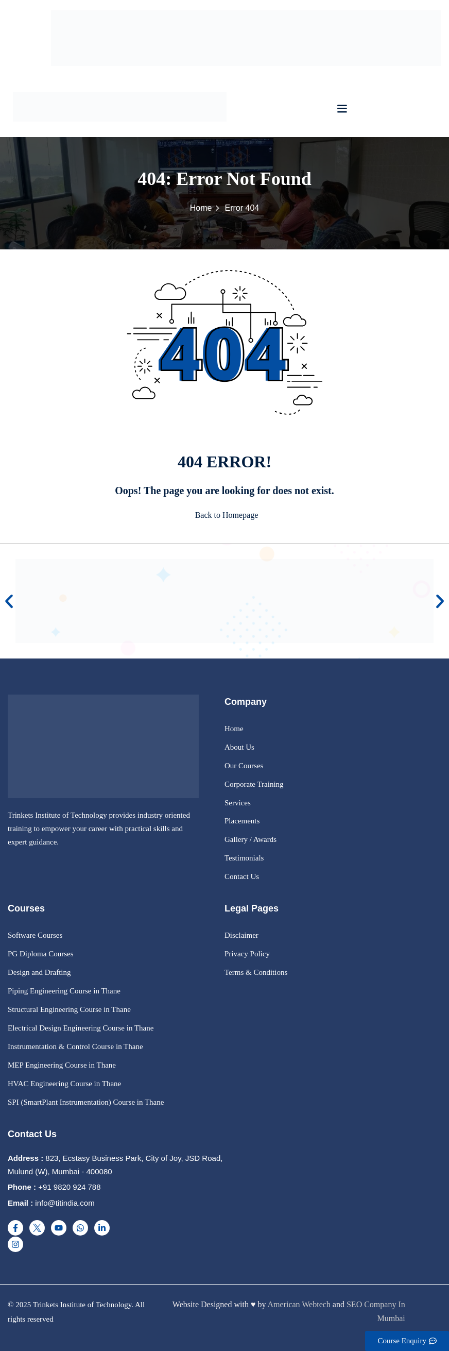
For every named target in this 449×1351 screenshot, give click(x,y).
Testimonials (244, 858)
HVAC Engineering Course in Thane (64, 1083)
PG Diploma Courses (41, 954)
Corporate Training (254, 784)
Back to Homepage (224, 515)
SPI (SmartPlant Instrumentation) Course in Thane (86, 1102)
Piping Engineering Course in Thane (64, 991)
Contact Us (241, 876)
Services (237, 803)
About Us (239, 747)
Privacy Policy (247, 954)
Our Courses (243, 766)
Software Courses (35, 935)
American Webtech (299, 1304)
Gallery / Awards (250, 839)
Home (201, 208)
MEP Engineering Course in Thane (62, 1065)
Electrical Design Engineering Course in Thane (80, 1028)
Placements (242, 821)
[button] (342, 108)
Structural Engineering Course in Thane (69, 1009)
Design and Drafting (39, 972)
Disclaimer (241, 935)
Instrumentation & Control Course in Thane (75, 1046)
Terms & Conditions (255, 972)
